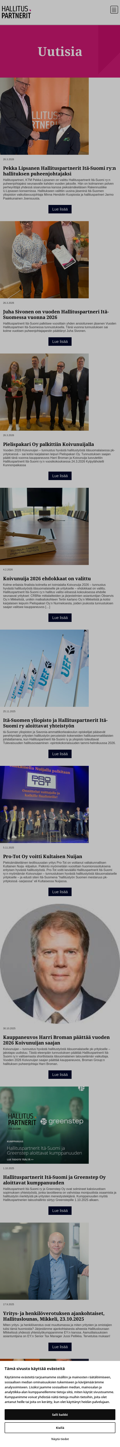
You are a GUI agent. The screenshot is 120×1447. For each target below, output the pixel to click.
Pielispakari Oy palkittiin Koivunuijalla (48, 444)
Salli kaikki (60, 1415)
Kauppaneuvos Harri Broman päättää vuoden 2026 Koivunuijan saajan (56, 1040)
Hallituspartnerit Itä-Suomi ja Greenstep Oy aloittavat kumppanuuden (54, 1180)
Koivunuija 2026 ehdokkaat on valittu (47, 578)
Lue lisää (60, 209)
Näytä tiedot (60, 1439)
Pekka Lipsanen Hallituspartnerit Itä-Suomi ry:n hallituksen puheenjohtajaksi (59, 171)
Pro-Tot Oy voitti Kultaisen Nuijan (42, 856)
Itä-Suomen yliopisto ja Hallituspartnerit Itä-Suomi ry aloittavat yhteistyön (55, 723)
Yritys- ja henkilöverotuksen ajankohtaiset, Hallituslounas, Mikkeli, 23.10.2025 (54, 1316)
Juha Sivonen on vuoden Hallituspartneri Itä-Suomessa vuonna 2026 (56, 314)
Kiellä (60, 1428)
